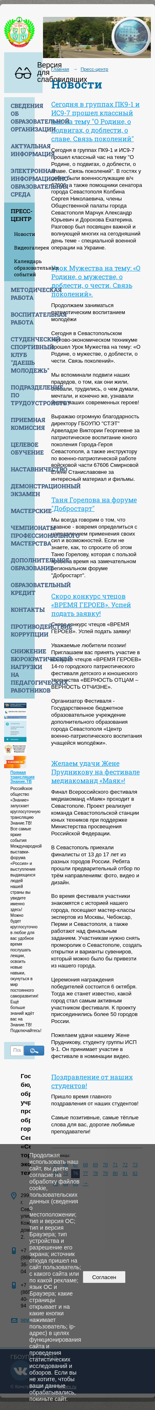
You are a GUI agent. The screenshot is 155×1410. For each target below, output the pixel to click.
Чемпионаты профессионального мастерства (23, 535)
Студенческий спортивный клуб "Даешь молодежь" (23, 354)
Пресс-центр (22, 215)
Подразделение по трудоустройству (23, 395)
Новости (24, 234)
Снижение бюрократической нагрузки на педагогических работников (23, 670)
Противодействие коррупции (23, 630)
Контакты (23, 609)
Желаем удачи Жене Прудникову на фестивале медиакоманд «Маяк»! (95, 772)
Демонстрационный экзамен (23, 490)
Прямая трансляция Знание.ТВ (22, 777)
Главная (60, 69)
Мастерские (23, 511)
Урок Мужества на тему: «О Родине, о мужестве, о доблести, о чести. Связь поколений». (96, 280)
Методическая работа (23, 293)
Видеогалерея (24, 247)
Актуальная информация (23, 150)
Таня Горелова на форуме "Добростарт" (94, 504)
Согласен (104, 1277)
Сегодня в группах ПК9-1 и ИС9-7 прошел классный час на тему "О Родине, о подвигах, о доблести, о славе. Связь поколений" (95, 121)
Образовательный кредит (23, 589)
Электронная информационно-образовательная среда (23, 182)
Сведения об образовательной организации (23, 117)
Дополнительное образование (23, 564)
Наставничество (23, 469)
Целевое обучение (23, 448)
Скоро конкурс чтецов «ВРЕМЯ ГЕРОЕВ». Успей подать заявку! (91, 605)
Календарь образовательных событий (24, 267)
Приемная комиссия (23, 423)
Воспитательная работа (23, 318)
